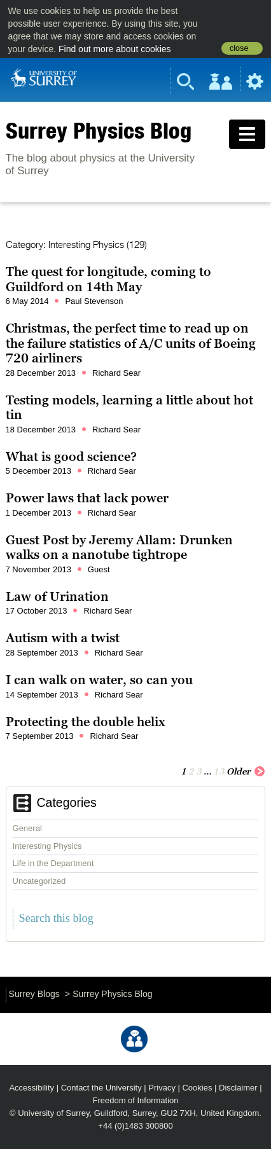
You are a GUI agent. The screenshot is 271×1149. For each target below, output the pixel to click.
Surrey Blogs (34, 994)
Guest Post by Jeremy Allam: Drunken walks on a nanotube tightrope (119, 547)
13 (219, 771)
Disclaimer (238, 1087)
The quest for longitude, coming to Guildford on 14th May (108, 279)
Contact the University (101, 1087)
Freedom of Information (136, 1100)
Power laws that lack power (87, 498)
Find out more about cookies (115, 49)
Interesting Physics (47, 846)
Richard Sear (116, 373)
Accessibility (31, 1087)
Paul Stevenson (94, 301)
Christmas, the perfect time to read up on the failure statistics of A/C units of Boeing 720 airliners (131, 343)
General (27, 828)
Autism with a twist (63, 638)
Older (245, 770)
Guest (99, 569)
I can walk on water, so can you (99, 680)
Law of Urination (57, 596)
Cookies (197, 1087)
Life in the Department (53, 863)
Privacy (162, 1087)
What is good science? (71, 457)
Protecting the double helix (85, 722)
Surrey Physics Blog (98, 130)
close (239, 48)
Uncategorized (39, 881)
